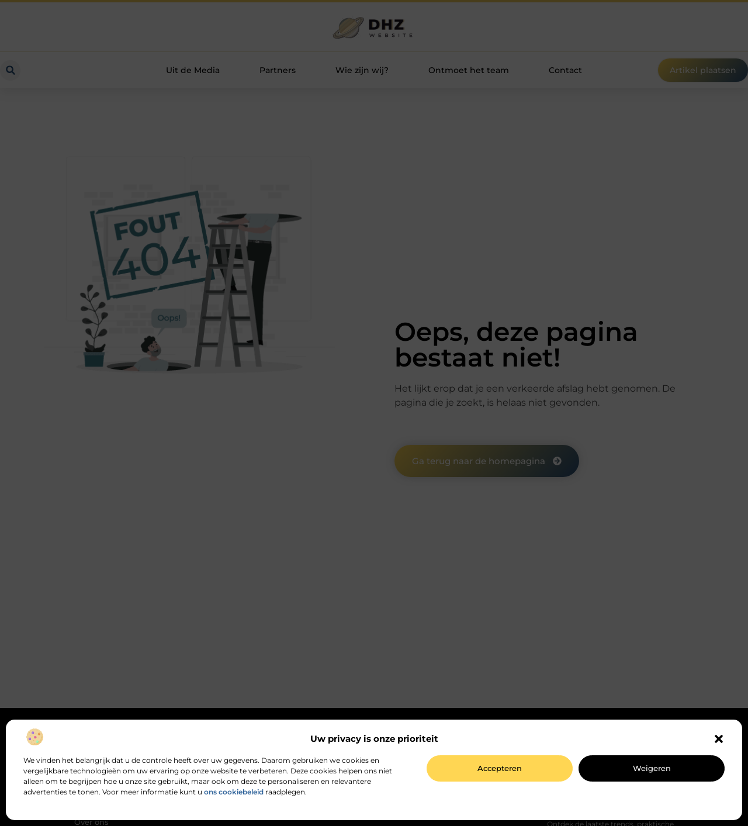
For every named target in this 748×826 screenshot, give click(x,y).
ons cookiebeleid (234, 791)
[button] (719, 739)
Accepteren (499, 768)
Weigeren (652, 768)
